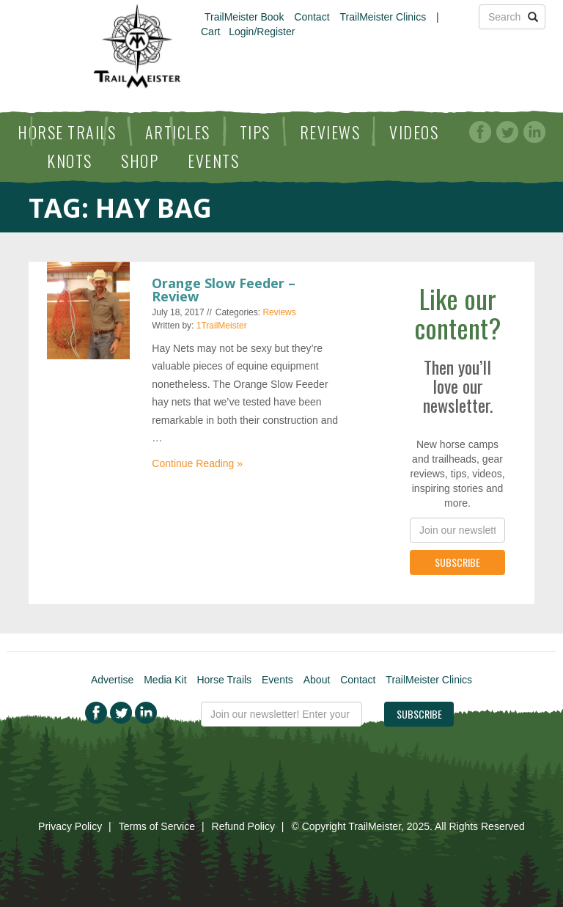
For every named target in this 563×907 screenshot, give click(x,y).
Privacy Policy (70, 826)
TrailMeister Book (244, 17)
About (317, 680)
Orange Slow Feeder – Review (223, 289)
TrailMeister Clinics (382, 17)
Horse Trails (67, 132)
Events (213, 160)
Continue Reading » (197, 463)
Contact (311, 17)
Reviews (330, 132)
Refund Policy (243, 826)
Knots (69, 160)
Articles (177, 132)
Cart (210, 31)
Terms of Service (157, 826)
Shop (139, 160)
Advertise (112, 680)
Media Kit (165, 680)
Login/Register (262, 31)
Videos (413, 132)
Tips (255, 132)
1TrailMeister (221, 325)
